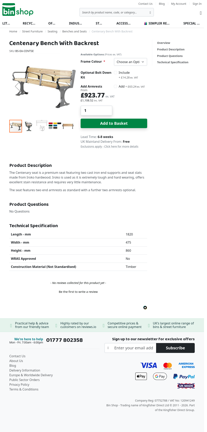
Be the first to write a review (78, 292)
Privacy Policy (19, 384)
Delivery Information (24, 370)
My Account (178, 4)
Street (100, 23)
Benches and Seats (74, 31)
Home (13, 31)
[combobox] (116, 12)
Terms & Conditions (23, 389)
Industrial (76, 23)
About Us (16, 361)
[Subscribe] (175, 348)
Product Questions (170, 56)
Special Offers (192, 23)
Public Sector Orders (24, 380)
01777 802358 (64, 340)
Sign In (197, 4)
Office (52, 23)
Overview (163, 43)
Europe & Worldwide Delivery (31, 375)
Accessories (124, 23)
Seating (52, 31)
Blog (162, 4)
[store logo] (18, 9)
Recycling (29, 23)
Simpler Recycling (157, 23)
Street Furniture (32, 31)
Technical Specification (172, 62)
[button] (17, 86)
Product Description (171, 49)
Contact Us (145, 4)
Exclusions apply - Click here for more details (109, 146)
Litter (6, 23)
